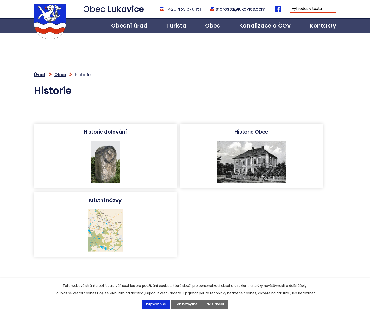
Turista (176, 25)
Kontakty (323, 25)
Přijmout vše (155, 304)
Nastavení (216, 304)
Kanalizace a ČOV (265, 25)
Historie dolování (82, 131)
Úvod (86, 25)
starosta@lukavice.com (240, 9)
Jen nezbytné (186, 304)
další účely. (298, 285)
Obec (212, 25)
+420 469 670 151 (183, 9)
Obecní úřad (129, 25)
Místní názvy (286, 131)
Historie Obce (185, 131)
